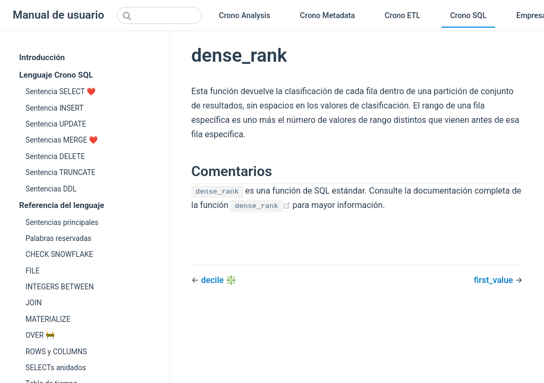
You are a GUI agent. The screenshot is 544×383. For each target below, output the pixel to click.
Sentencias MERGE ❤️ (62, 140)
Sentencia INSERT (54, 108)
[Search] (159, 15)
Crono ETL (402, 15)
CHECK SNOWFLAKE (59, 254)
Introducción (42, 57)
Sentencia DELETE (55, 156)
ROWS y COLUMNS (56, 351)
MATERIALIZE (48, 319)
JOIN (34, 302)
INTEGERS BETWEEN (60, 286)
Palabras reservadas (58, 238)
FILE (32, 271)
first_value (494, 280)
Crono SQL (468, 15)
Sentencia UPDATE (56, 124)
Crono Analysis (244, 15)
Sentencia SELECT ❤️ (61, 91)
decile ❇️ (218, 280)
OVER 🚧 (40, 335)
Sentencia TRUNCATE (61, 172)
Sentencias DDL (51, 189)
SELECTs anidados (56, 367)
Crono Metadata (327, 15)
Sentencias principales (62, 222)
